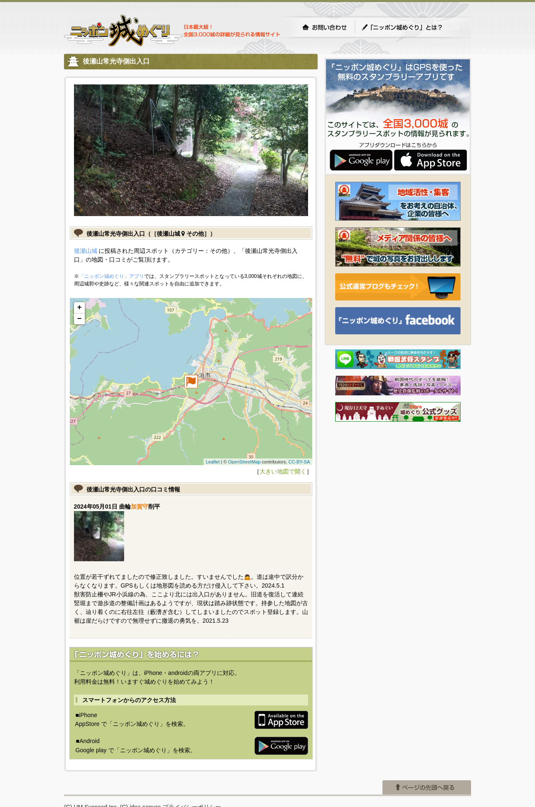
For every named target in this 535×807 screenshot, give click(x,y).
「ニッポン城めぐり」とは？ (410, 27)
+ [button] (79, 308)
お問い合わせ (324, 27)
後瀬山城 (85, 250)
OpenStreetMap (244, 461)
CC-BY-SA (299, 461)
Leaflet (212, 461)
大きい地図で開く (283, 471)
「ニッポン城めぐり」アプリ (111, 276)
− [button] (79, 319)
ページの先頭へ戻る (426, 787)
